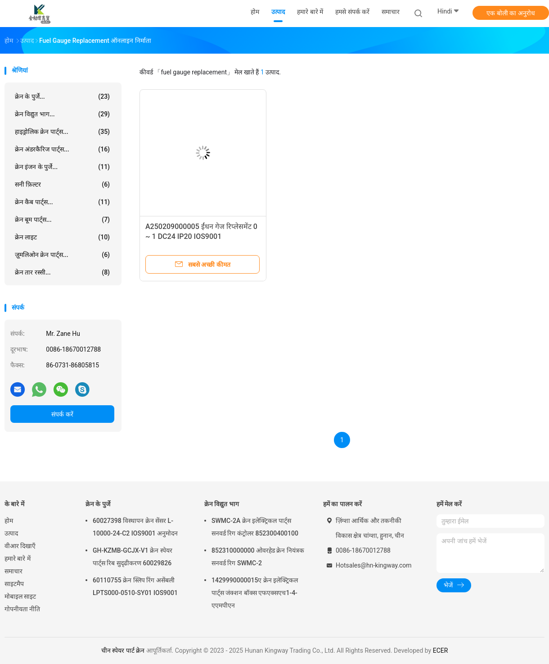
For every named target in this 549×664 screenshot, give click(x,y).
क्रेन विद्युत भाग (221, 504)
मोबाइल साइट (20, 596)
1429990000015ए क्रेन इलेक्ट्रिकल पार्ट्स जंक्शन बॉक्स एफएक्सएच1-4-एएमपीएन (255, 593)
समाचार (13, 571)
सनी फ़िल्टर (62, 184)
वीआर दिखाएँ (20, 546)
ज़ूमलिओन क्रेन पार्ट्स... (62, 254)
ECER (440, 650)
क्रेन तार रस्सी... (62, 272)
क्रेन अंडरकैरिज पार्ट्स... (62, 149)
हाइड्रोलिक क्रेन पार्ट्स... (62, 131)
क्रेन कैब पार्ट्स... (62, 201)
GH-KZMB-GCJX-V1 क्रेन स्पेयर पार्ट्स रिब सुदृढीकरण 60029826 (132, 557)
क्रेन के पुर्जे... (62, 96)
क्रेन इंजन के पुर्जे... (62, 166)
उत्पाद (11, 533)
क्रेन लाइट (62, 237)
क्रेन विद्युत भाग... (62, 114)
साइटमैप (14, 583)
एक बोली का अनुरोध (510, 13)
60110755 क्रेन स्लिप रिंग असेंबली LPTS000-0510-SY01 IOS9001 (135, 586)
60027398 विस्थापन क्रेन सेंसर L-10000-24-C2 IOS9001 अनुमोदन (135, 527)
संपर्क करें (62, 414)
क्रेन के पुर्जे (98, 504)
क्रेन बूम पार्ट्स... (62, 219)
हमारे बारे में (17, 558)
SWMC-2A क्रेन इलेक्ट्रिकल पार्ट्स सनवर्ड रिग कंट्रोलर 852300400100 (255, 527)
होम (8, 520)
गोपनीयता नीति (22, 609)
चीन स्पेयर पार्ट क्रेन (122, 650)
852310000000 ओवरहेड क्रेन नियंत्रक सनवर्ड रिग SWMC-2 (258, 557)
